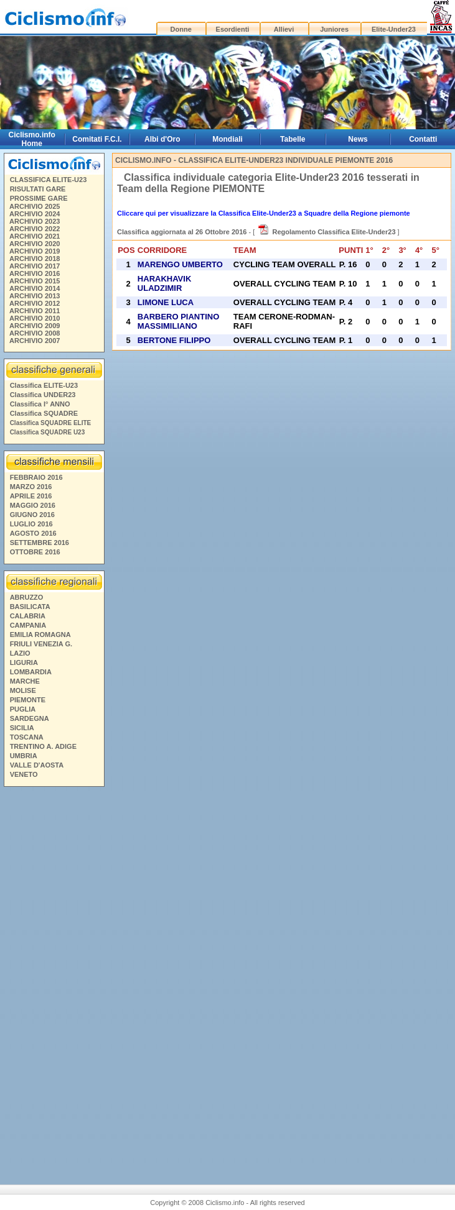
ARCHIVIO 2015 (34, 281)
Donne (181, 29)
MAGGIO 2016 (32, 505)
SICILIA (22, 727)
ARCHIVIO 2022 (34, 228)
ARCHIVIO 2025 (34, 206)
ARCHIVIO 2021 (34, 236)
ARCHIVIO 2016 (34, 273)
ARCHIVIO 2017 (34, 266)
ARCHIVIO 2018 (34, 258)
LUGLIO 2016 (31, 524)
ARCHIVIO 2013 (34, 296)
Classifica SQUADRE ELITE (50, 422)
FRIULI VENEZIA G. (41, 644)
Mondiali (227, 139)
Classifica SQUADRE (44, 413)
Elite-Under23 (394, 29)
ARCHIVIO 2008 (34, 333)
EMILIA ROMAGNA (40, 634)
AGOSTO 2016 (33, 533)
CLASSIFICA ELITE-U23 (48, 179)
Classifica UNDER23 (43, 394)
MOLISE (23, 690)
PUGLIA (23, 709)
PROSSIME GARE (39, 198)
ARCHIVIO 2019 (34, 251)
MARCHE (25, 681)
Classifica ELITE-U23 (44, 385)
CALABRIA (27, 616)
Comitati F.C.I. (96, 139)
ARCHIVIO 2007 (34, 340)
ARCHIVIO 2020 (34, 243)
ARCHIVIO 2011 (34, 310)
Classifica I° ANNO (40, 404)
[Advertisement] (53, 980)
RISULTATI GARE (38, 189)
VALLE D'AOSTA (37, 765)
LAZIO (20, 653)
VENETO (24, 774)
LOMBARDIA (31, 672)
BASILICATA (30, 606)
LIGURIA (24, 662)
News (357, 139)
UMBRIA (23, 755)
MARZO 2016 (31, 486)
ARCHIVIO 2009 (34, 325)
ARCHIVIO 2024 (34, 214)
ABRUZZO (27, 597)
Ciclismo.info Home (32, 139)
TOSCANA (27, 737)
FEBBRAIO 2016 (36, 477)
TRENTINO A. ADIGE (43, 746)
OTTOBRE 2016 (35, 552)
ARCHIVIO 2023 (34, 221)
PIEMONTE (27, 700)
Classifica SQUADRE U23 (47, 432)
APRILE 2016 (31, 496)
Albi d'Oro (162, 139)
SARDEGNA (29, 718)
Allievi (284, 29)
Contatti (423, 139)
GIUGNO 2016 (32, 514)
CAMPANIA (28, 625)
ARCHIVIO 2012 (34, 303)
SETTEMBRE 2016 (39, 542)
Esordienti (233, 29)
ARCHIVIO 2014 (34, 288)
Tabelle (292, 139)
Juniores (334, 29)
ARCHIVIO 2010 (34, 318)
